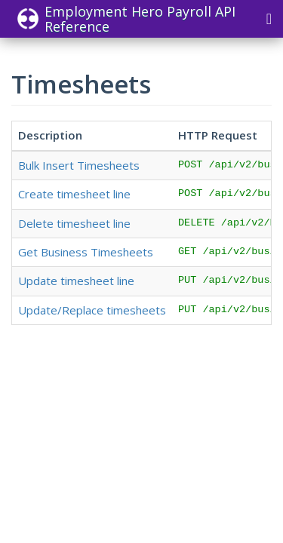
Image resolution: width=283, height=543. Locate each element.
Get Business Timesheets (85, 251)
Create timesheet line (74, 193)
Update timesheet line (76, 280)
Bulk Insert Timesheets (79, 165)
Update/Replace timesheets (92, 310)
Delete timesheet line (74, 223)
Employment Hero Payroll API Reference (126, 18)
